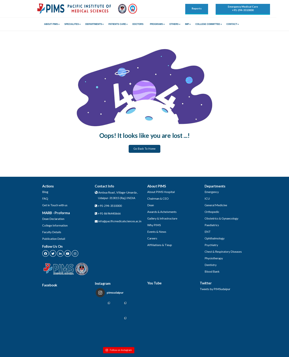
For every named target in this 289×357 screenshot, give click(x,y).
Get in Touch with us (54, 205)
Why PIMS (154, 225)
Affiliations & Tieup (159, 245)
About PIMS (51, 24)
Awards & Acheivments (162, 211)
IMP (187, 24)
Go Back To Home (144, 148)
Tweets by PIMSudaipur (215, 289)
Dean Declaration (53, 218)
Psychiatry (211, 245)
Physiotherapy (214, 258)
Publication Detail (53, 238)
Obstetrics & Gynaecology (221, 218)
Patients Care (117, 24)
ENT (208, 231)
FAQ (45, 198)
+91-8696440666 (109, 213)
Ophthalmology (214, 238)
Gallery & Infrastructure (162, 218)
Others (174, 24)
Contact (232, 24)
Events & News (156, 231)
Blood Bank (212, 271)
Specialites (71, 24)
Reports (197, 8)
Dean (150, 205)
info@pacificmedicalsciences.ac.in (119, 221)
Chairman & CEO (158, 198)
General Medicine (216, 205)
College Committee (207, 24)
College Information (55, 225)
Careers (152, 238)
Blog (45, 192)
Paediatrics (212, 225)
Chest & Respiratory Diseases (223, 251)
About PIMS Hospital (161, 192)
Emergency (212, 192)
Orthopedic (212, 211)
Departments (93, 24)
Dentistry (211, 265)
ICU (207, 198)
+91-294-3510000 (243, 10)
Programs (156, 24)
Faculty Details (51, 232)
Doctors (137, 24)
